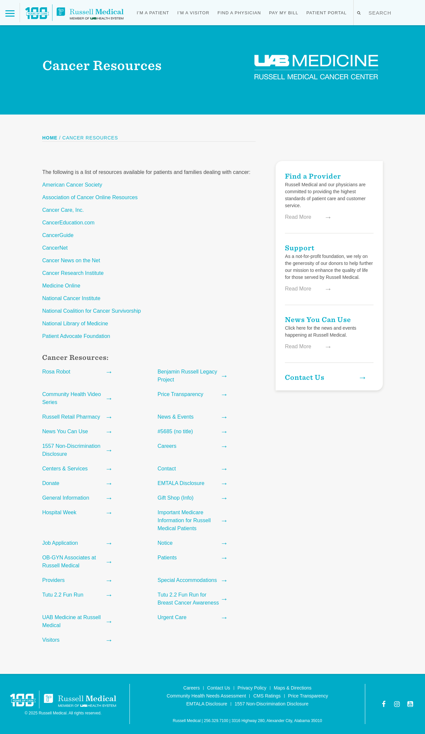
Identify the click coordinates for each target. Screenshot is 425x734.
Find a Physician (239, 12)
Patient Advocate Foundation (76, 336)
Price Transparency (308, 695)
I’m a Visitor (193, 12)
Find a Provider (313, 176)
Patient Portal (326, 12)
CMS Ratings (267, 695)
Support (299, 247)
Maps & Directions (292, 688)
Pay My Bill (283, 12)
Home (49, 137)
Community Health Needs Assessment (206, 695)
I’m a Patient (153, 12)
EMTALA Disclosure (206, 703)
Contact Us (325, 377)
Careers (191, 688)
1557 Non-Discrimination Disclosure (272, 703)
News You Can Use (318, 319)
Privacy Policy (251, 688)
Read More (305, 217)
